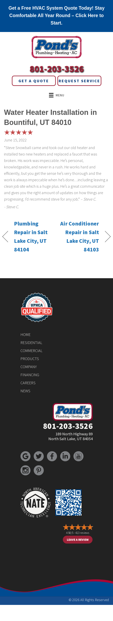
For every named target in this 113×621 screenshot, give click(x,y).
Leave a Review (78, 540)
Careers (28, 382)
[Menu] (56, 95)
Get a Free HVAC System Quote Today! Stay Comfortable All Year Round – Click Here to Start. (56, 15)
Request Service (79, 80)
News (25, 390)
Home (25, 334)
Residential (31, 342)
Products (29, 358)
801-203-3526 (57, 68)
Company (28, 366)
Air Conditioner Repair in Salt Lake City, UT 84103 (79, 236)
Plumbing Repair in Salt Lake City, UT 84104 (31, 236)
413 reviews (82, 533)
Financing (29, 374)
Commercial (31, 350)
